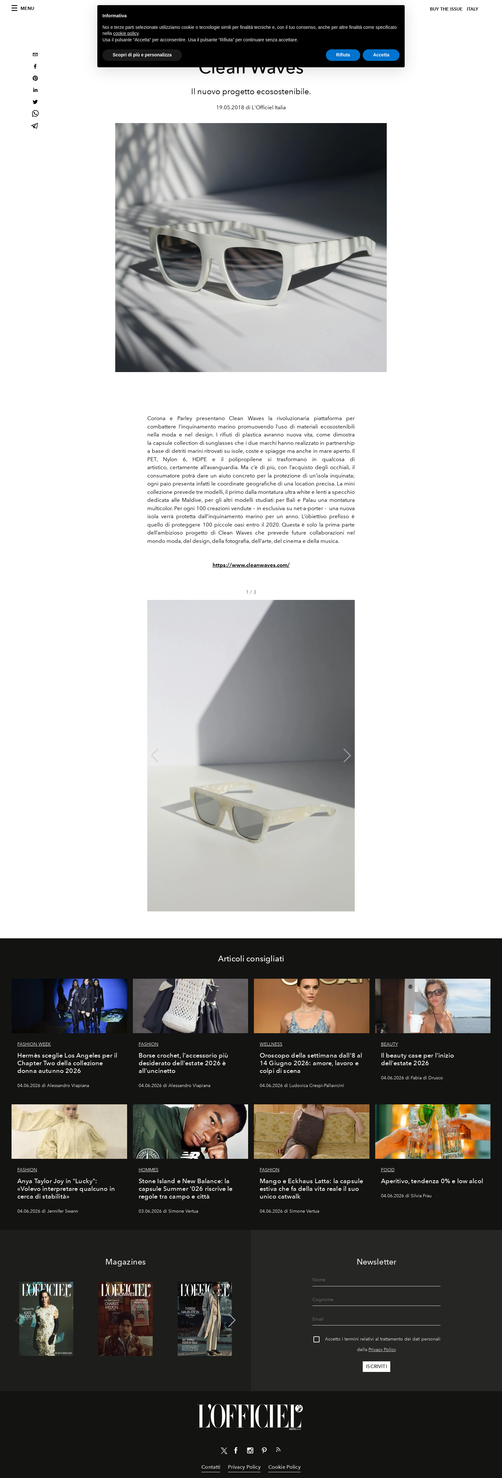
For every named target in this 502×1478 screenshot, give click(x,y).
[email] (35, 55)
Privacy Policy (382, 1349)
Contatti (210, 1467)
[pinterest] (35, 79)
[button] (347, 756)
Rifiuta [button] (343, 54)
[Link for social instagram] (250, 1452)
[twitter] (35, 103)
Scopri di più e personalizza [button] (142, 54)
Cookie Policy (284, 1467)
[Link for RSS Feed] (278, 1451)
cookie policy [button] (125, 33)
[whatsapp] (35, 114)
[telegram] (35, 126)
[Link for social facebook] (236, 1452)
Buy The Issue (446, 9)
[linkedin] (35, 91)
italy (472, 9)
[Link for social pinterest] (264, 1452)
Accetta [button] (381, 54)
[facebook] (35, 67)
